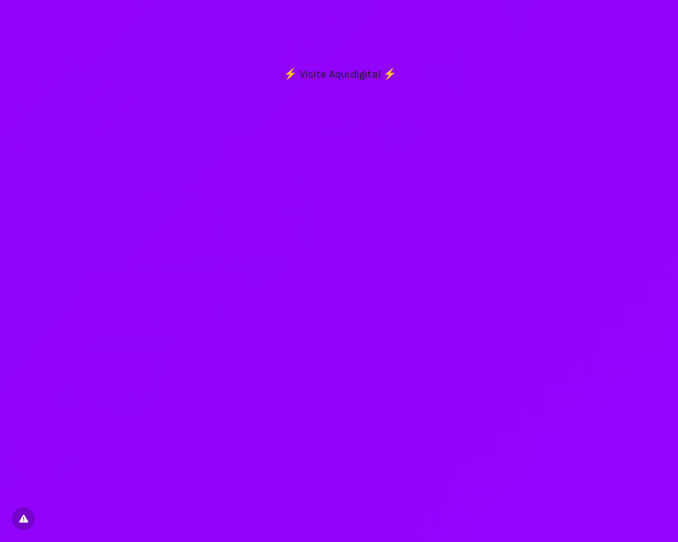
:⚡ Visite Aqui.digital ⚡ (339, 74)
